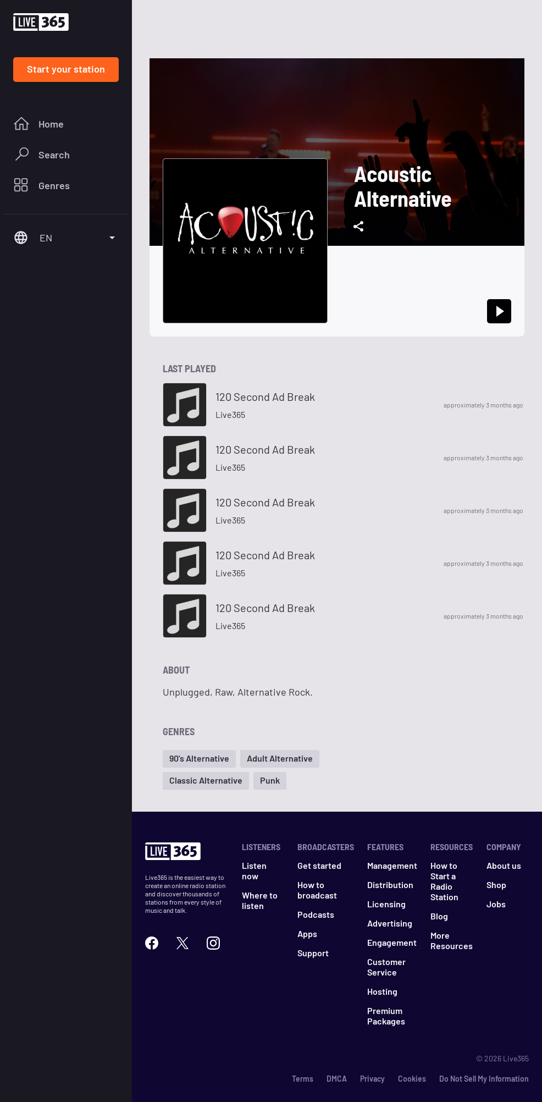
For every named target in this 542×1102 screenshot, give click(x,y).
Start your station (66, 69)
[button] (199, 759)
